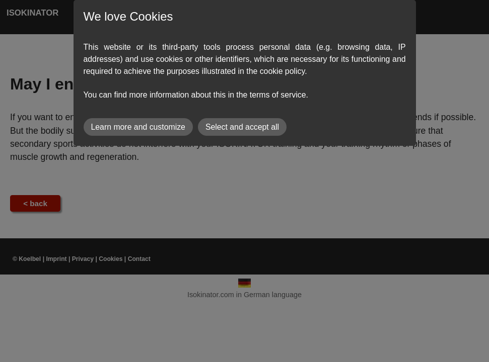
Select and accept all (242, 127)
